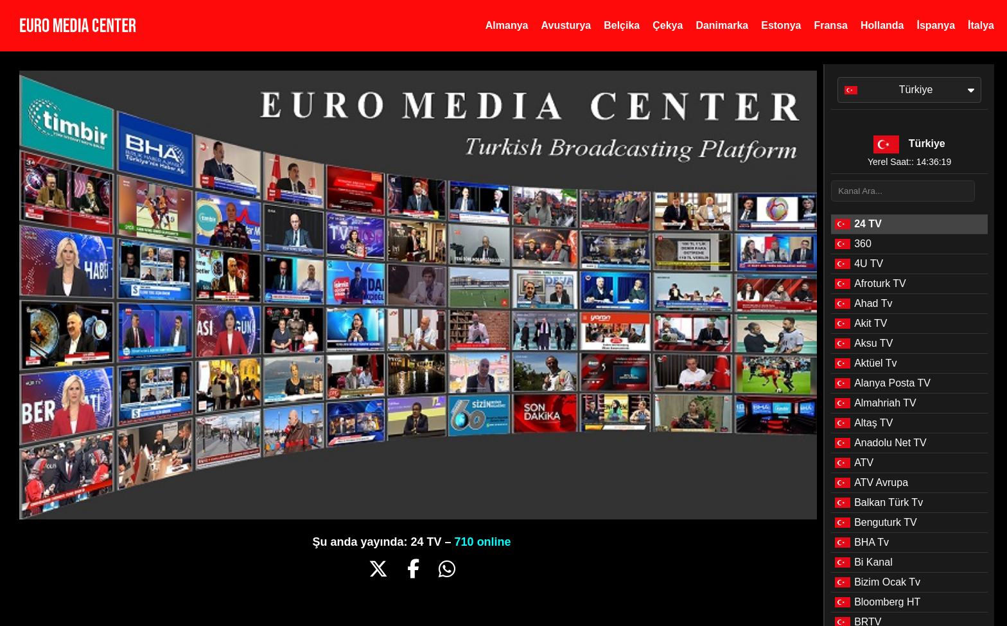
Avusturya (566, 25)
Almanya (507, 25)
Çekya (667, 25)
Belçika (622, 25)
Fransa (830, 25)
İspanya (935, 25)
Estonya (781, 25)
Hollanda (882, 25)
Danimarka (722, 25)
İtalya (981, 25)
